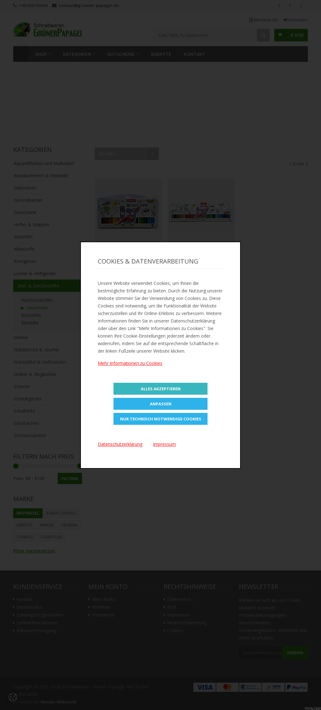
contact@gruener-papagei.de (89, 5)
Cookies (175, 630)
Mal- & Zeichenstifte (38, 286)
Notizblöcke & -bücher (36, 350)
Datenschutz (180, 599)
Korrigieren (25, 261)
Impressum (178, 615)
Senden (295, 652)
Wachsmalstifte (36, 300)
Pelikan (69, 525)
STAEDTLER (51, 537)
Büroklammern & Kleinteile (41, 176)
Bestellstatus (30, 607)
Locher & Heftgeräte (35, 273)
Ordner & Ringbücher (35, 374)
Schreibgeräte (28, 399)
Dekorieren (25, 188)
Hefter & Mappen (31, 224)
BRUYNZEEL (28, 513)
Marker (21, 337)
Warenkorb (103, 615)
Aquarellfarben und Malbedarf (44, 163)
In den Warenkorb (128, 252)
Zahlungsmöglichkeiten (40, 615)
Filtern (70, 478)
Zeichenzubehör (30, 435)
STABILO (25, 537)
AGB (171, 607)
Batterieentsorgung (36, 630)
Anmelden (296, 20)
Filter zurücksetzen (34, 551)
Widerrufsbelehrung (187, 623)
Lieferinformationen (37, 623)
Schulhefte (24, 411)
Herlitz (25, 525)
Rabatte (161, 54)
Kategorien (77, 54)
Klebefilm (23, 237)
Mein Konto (104, 599)
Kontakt (194, 54)
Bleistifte (30, 323)
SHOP (41, 54)
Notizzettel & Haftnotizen (40, 362)
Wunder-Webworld (58, 702)
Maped (47, 525)
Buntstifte (31, 315)
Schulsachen (26, 423)
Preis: (18, 478)
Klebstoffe (24, 249)
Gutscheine (121, 54)
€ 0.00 (297, 35)
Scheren (22, 386)
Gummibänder (28, 200)
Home (21, 54)
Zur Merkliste (128, 268)
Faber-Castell (61, 513)
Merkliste (263, 20)
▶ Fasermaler (35, 308)
